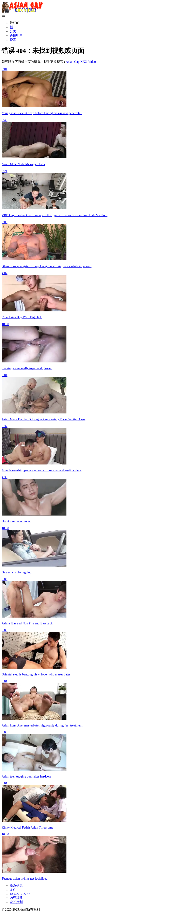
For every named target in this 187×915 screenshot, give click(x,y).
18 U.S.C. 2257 (20, 894)
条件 (13, 890)
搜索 (13, 40)
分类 (13, 31)
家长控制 (16, 902)
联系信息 (16, 885)
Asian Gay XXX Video (81, 61)
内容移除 (16, 897)
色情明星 (16, 35)
